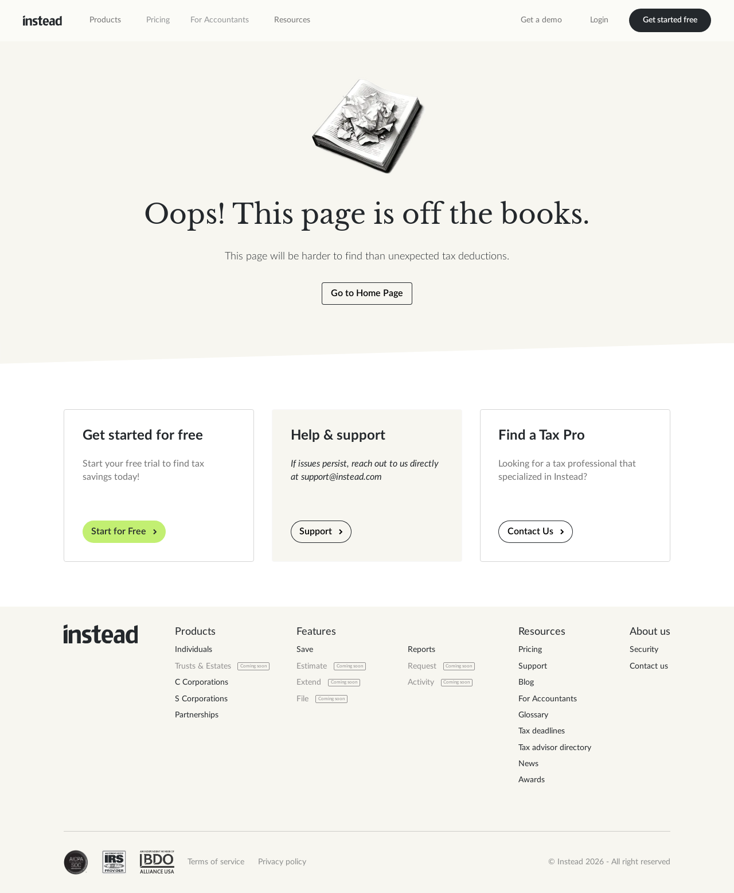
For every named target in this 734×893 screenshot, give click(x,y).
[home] (42, 20)
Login (599, 20)
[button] (105, 20)
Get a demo (541, 20)
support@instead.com (341, 477)
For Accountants (219, 20)
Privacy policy (282, 862)
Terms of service (216, 862)
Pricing (158, 20)
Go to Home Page (367, 293)
